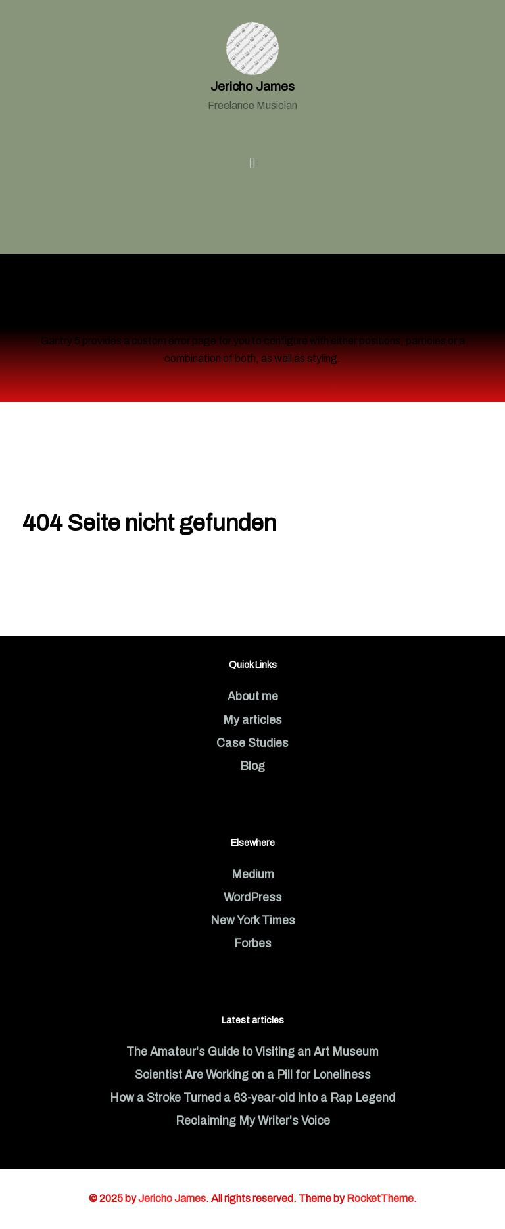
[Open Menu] (253, 163)
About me (253, 696)
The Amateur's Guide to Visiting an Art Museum (252, 1052)
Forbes (253, 943)
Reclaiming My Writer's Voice (253, 1121)
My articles (252, 720)
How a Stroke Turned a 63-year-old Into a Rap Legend (252, 1098)
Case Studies (252, 743)
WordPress (253, 897)
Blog (252, 766)
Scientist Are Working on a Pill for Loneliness (253, 1075)
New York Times (252, 920)
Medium (252, 874)
